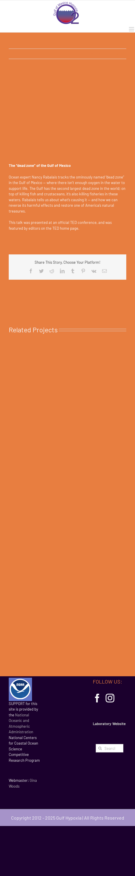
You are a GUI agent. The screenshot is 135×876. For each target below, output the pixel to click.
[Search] (100, 748)
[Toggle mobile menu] (132, 29)
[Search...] (109, 748)
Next (118, 53)
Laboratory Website (109, 723)
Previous (102, 53)
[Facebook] (97, 698)
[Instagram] (110, 698)
